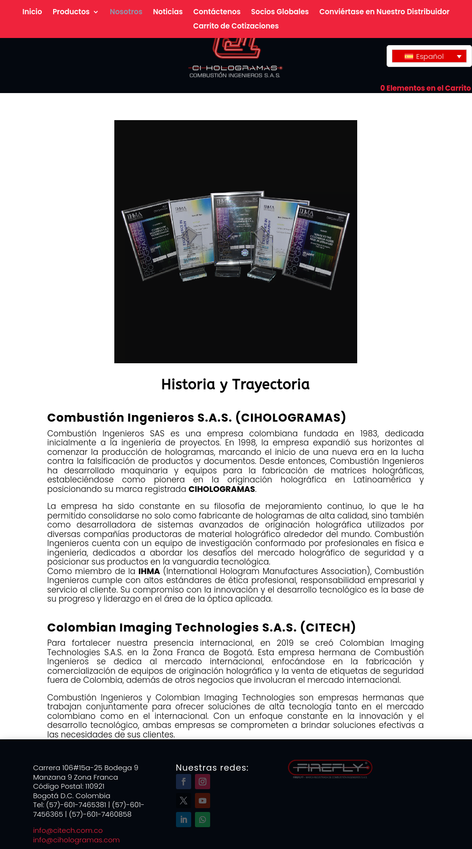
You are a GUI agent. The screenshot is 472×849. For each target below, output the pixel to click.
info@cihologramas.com (76, 840)
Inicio (32, 13)
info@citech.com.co (70, 830)
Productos (71, 13)
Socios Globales (280, 13)
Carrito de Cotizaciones (235, 27)
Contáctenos (217, 13)
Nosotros (126, 13)
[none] (429, 56)
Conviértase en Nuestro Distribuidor (384, 13)
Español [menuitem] (430, 56)
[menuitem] (429, 56)
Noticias (168, 13)
